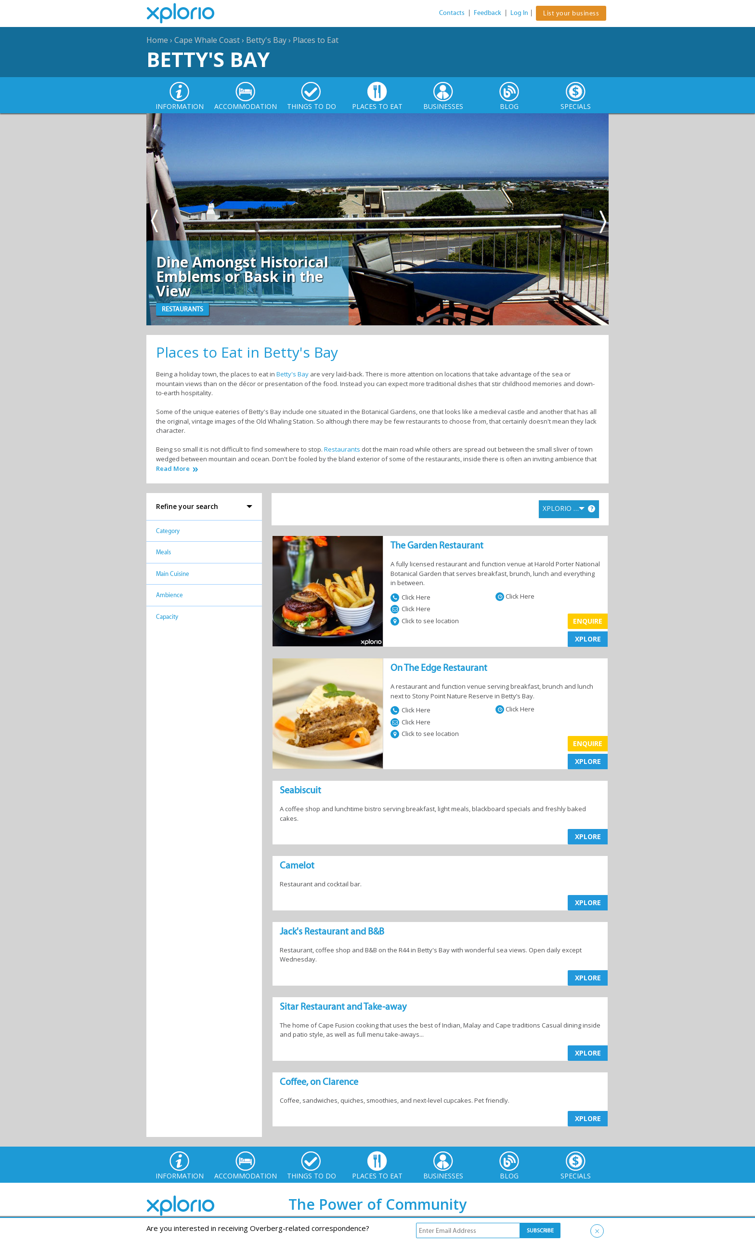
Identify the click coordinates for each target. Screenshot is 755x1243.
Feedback (487, 13)
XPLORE (588, 638)
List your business (571, 13)
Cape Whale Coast (207, 40)
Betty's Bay (266, 40)
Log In (519, 13)
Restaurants (342, 449)
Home (157, 40)
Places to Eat (315, 40)
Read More (173, 469)
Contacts (452, 13)
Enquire (587, 621)
